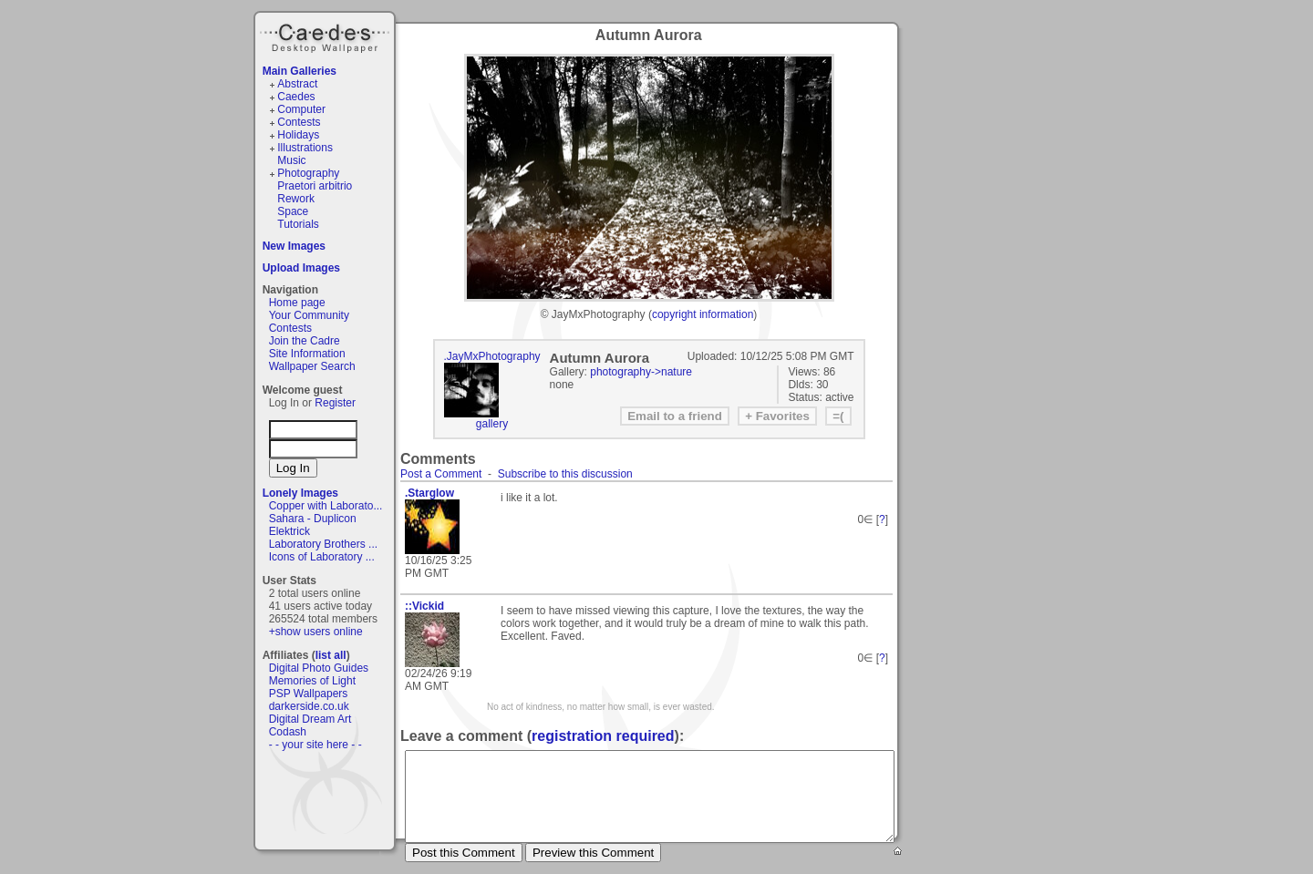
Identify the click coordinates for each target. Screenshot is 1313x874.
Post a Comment (440, 474)
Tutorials (298, 224)
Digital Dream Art (310, 719)
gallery (492, 423)
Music (291, 160)
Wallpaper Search (312, 366)
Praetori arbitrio (314, 186)
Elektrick (289, 531)
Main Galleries (299, 71)
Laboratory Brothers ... (323, 544)
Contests (298, 122)
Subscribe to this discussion (565, 474)
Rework (296, 198)
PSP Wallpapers (308, 693)
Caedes (326, 35)
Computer (301, 109)
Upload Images (301, 268)
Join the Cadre (304, 340)
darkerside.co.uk (309, 706)
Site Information (307, 353)
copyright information (702, 314)
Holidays (298, 135)
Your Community (309, 315)
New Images (294, 246)
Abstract (297, 83)
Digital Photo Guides (318, 668)
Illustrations (305, 147)
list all (330, 655)
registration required (603, 736)
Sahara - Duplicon (313, 518)
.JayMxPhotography (492, 356)
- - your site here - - (315, 744)
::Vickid (424, 606)
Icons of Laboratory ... (322, 556)
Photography (308, 173)
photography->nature (641, 371)
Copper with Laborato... (326, 505)
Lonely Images (300, 493)
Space (292, 211)
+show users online (316, 631)
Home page (297, 302)
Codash (287, 731)
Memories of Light (312, 680)
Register (335, 402)
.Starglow (429, 493)
